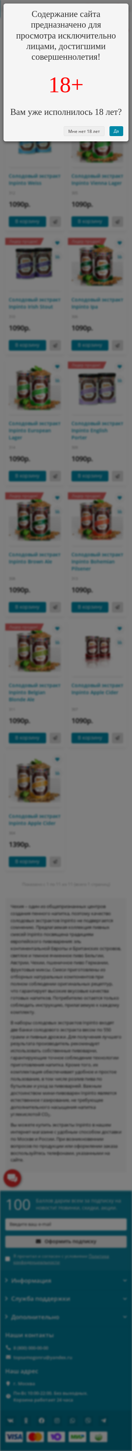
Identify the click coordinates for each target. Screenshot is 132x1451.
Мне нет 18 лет (84, 131)
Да (116, 131)
